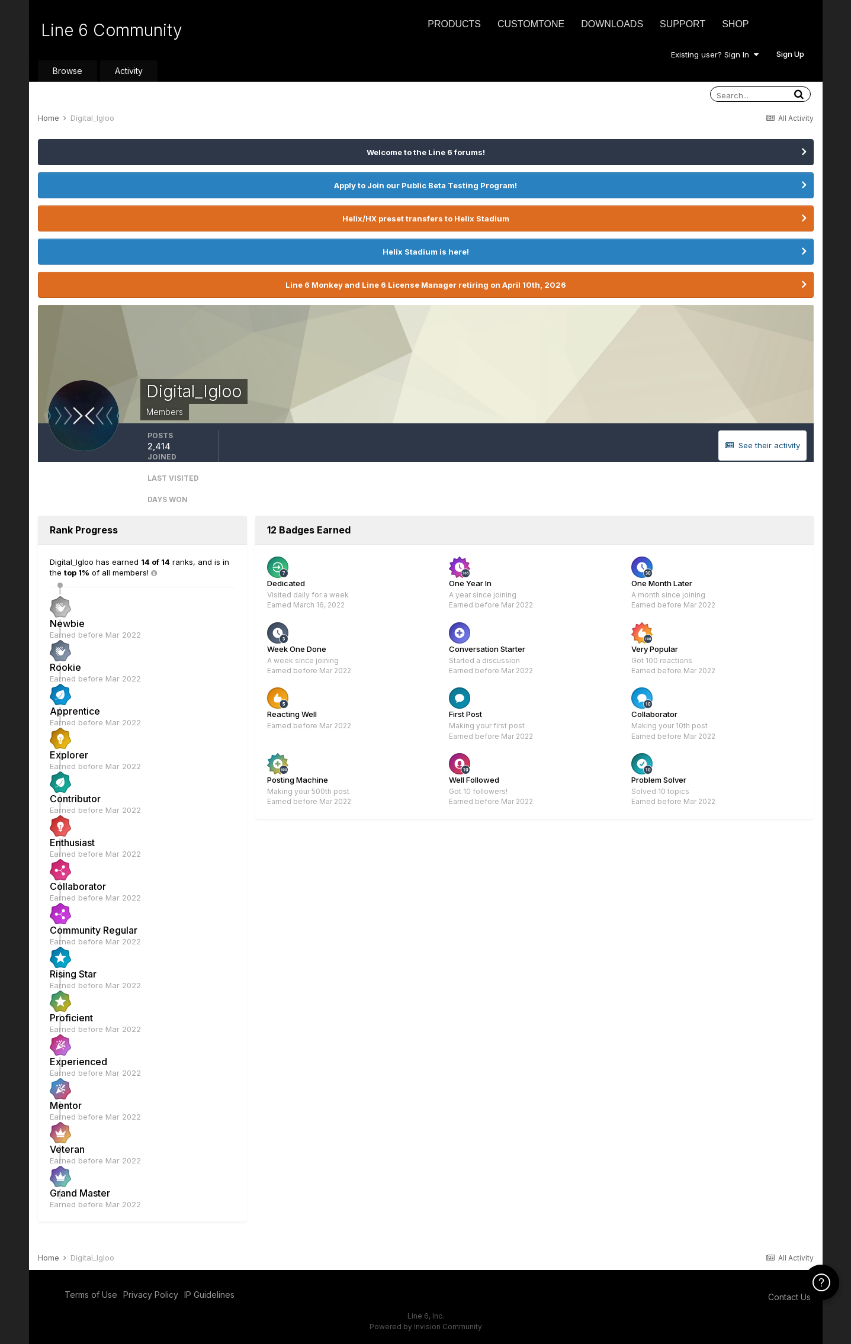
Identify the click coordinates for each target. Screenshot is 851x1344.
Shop (735, 24)
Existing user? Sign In (715, 54)
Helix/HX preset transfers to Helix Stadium (425, 218)
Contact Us (789, 1297)
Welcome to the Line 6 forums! (426, 152)
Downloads (612, 24)
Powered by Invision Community (426, 1326)
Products (454, 24)
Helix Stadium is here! (426, 251)
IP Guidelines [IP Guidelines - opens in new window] (209, 1295)
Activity (129, 71)
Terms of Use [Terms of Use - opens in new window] (91, 1295)
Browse (67, 71)
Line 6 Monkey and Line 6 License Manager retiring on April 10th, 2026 (425, 285)
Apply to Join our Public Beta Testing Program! (425, 185)
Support (682, 24)
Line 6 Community (111, 30)
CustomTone (530, 24)
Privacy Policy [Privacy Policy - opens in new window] (150, 1295)
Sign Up (790, 54)
